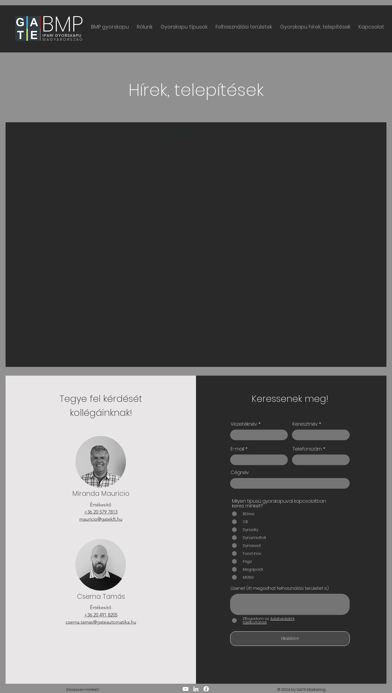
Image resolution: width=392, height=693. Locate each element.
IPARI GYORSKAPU (62, 35)
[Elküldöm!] (290, 638)
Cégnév (240, 472)
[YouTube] (185, 688)
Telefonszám (307, 449)
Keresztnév (305, 424)
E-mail (237, 449)
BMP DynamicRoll (180, 133)
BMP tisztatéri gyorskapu (236, 133)
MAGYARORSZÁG (63, 39)
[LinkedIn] (195, 688)
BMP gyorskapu (102, 133)
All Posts (65, 133)
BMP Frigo (140, 133)
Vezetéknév (244, 424)
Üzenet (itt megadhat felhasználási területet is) (280, 588)
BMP (62, 24)
